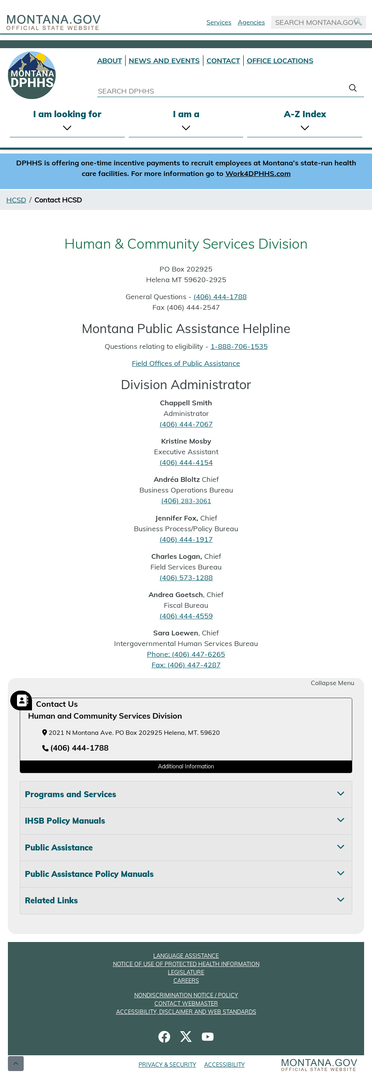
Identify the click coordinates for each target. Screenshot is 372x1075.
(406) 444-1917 (186, 539)
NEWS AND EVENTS (164, 60)
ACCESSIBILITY (224, 1064)
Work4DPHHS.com (258, 173)
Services (219, 22)
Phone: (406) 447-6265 (186, 654)
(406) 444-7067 (186, 424)
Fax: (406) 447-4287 (186, 664)
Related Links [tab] (51, 900)
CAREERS (186, 980)
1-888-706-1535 (239, 346)
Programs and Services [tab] (70, 794)
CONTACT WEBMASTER (186, 1003)
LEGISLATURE (186, 972)
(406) (186, 500)
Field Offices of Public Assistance (186, 363)
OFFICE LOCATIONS (280, 60)
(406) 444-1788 (220, 296)
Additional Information (186, 766)
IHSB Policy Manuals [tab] (65, 821)
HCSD (16, 199)
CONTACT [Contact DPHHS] (223, 60)
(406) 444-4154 (186, 462)
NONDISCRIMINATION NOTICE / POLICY (186, 995)
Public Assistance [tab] (59, 847)
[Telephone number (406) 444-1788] (75, 748)
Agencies (251, 22)
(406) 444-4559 (186, 615)
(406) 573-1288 (186, 577)
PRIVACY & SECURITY (167, 1064)
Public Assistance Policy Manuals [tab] (89, 874)
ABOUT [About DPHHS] (109, 60)
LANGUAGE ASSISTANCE (186, 955)
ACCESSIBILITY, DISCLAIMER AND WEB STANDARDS (186, 1011)
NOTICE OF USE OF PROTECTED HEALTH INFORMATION (186, 964)
